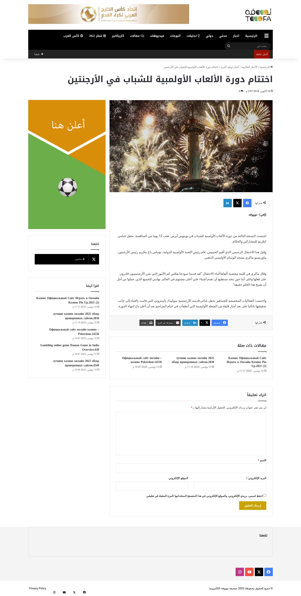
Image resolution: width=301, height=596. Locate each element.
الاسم (262, 460)
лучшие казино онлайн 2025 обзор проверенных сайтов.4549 (76, 363)
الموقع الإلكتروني (178, 478)
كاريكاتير (118, 36)
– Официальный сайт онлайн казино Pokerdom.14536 (142, 360)
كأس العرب (73, 36)
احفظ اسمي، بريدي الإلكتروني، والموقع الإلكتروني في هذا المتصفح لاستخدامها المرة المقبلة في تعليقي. (204, 496)
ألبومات (175, 36)
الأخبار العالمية (249, 67)
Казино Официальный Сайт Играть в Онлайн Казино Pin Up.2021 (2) (246, 362)
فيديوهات (157, 36)
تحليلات (193, 36)
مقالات (137, 36)
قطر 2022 (97, 36)
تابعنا (263, 535)
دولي (209, 36)
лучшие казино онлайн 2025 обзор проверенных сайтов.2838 (193, 360)
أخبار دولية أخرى (230, 67)
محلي (223, 36)
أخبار (236, 36)
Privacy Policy (37, 588)
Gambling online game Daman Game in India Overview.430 (69, 347)
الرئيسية (251, 36)
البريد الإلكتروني (256, 478)
